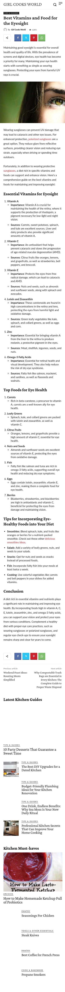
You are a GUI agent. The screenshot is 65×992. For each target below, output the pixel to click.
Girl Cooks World (18, 30)
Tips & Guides (11, 13)
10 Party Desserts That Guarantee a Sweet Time (29, 751)
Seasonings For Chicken (37, 915)
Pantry (25, 911)
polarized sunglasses (39, 139)
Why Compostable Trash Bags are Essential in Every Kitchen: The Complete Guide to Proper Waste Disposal (48, 679)
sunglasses (9, 170)
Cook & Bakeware (32, 970)
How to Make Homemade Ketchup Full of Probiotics (32, 900)
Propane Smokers (33, 974)
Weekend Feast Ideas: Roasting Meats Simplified (15, 676)
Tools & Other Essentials (37, 931)
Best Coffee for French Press (40, 955)
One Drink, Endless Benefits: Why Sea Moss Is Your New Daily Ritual (41, 809)
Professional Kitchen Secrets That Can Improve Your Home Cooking (40, 829)
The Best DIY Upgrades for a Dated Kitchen (40, 768)
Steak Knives (30, 935)
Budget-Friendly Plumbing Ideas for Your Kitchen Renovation (39, 789)
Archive (8, 894)
